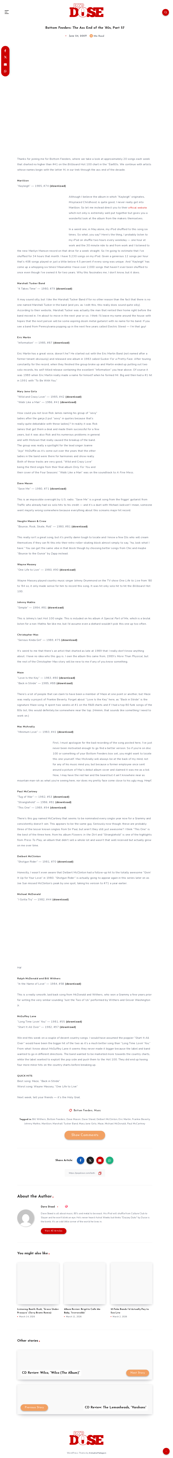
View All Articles (52, 1231)
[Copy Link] (85, 1173)
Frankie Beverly (141, 1119)
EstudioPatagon (97, 1452)
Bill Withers (38, 1119)
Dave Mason (73, 1119)
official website (138, 207)
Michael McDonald (115, 1123)
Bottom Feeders (83, 1110)
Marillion (46, 1123)
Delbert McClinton (107, 1119)
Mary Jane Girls (88, 1123)
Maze (101, 1123)
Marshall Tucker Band (65, 1123)
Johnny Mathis (32, 1123)
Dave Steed (88, 1119)
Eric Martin (125, 1119)
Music (97, 1110)
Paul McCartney (137, 1123)
